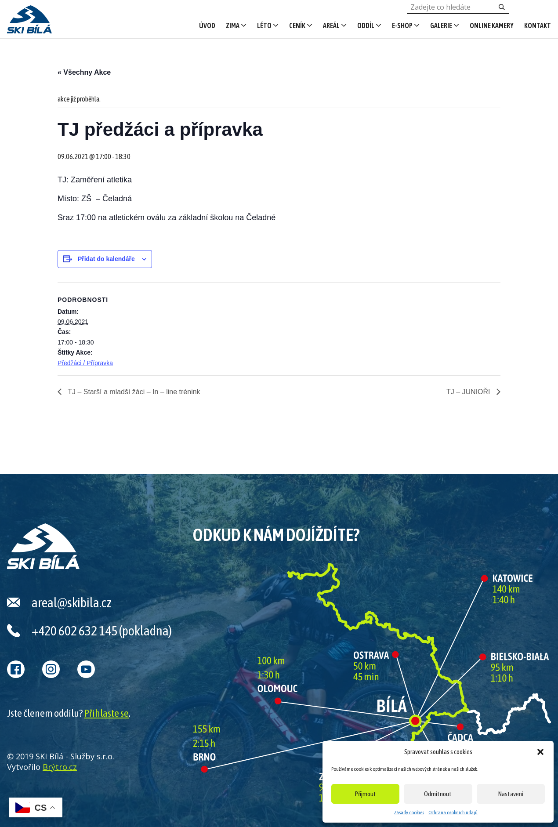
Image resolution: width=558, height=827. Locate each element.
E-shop (402, 25)
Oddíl (365, 25)
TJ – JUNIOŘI (469, 391)
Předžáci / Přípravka (85, 362)
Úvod (207, 25)
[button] (540, 751)
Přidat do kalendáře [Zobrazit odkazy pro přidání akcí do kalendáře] (106, 258)
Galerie (441, 25)
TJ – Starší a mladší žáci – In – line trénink (133, 391)
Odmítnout (438, 794)
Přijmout (365, 794)
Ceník (297, 25)
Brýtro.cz (60, 767)
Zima (232, 25)
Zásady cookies (409, 812)
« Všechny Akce (84, 72)
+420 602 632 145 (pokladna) (102, 631)
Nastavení (510, 794)
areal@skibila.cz (72, 602)
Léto (264, 25)
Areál (331, 25)
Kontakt (537, 25)
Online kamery (492, 25)
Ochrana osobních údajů (453, 812)
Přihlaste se (106, 713)
